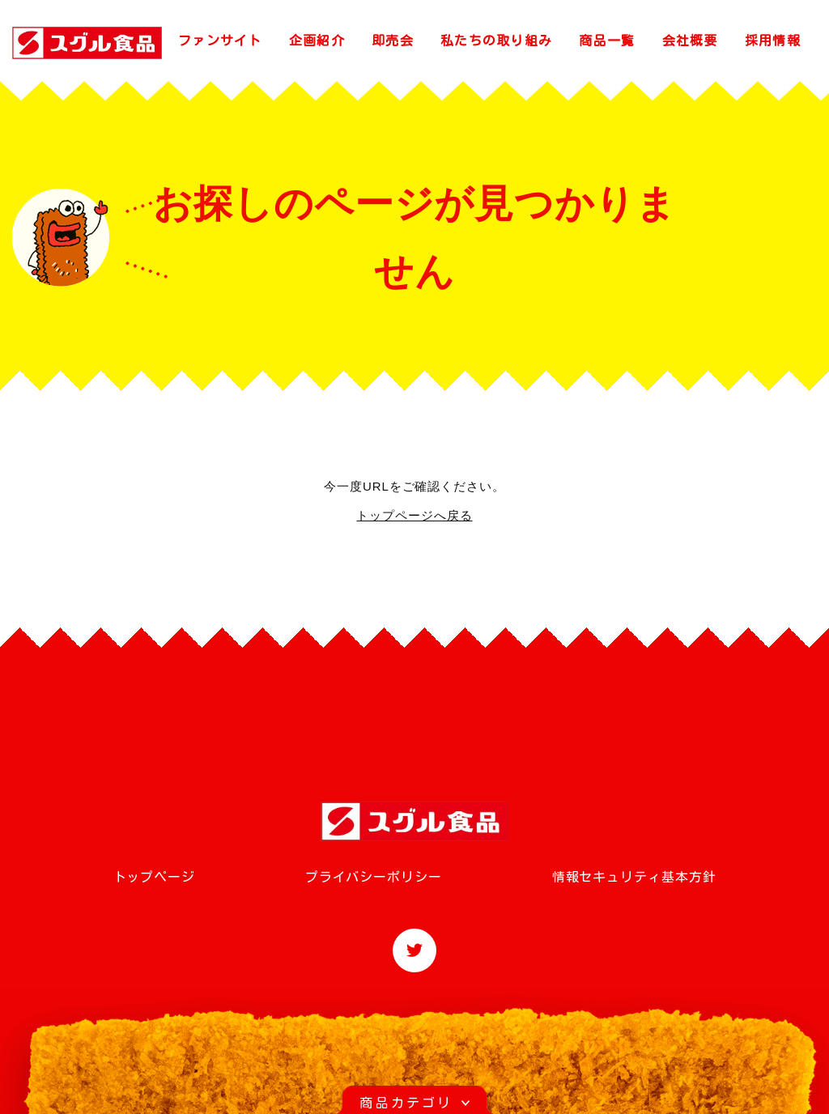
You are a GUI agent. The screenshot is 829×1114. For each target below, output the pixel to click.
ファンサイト (220, 40)
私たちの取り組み (496, 40)
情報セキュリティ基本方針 (634, 876)
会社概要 (690, 40)
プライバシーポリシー (373, 876)
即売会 (393, 40)
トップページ (154, 876)
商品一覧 (607, 40)
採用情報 (773, 40)
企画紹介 (317, 40)
